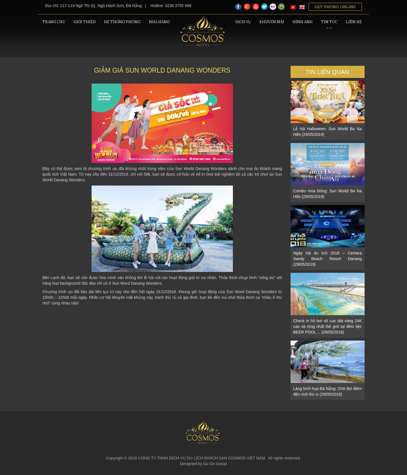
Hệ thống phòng (122, 21)
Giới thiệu (85, 21)
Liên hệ (354, 21)
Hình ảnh (303, 21)
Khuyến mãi (271, 21)
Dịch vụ (243, 21)
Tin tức (329, 21)
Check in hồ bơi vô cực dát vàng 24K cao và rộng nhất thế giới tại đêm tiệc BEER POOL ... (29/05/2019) (327, 326)
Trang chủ (53, 21)
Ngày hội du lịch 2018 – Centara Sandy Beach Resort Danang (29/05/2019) (327, 259)
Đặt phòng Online (335, 6)
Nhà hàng (159, 21)
